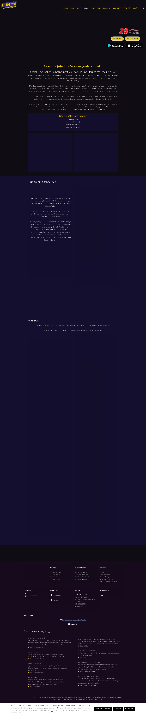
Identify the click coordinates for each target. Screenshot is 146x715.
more (52, 711)
